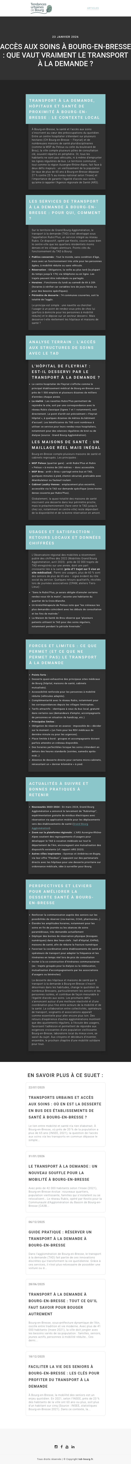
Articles (93, 8)
